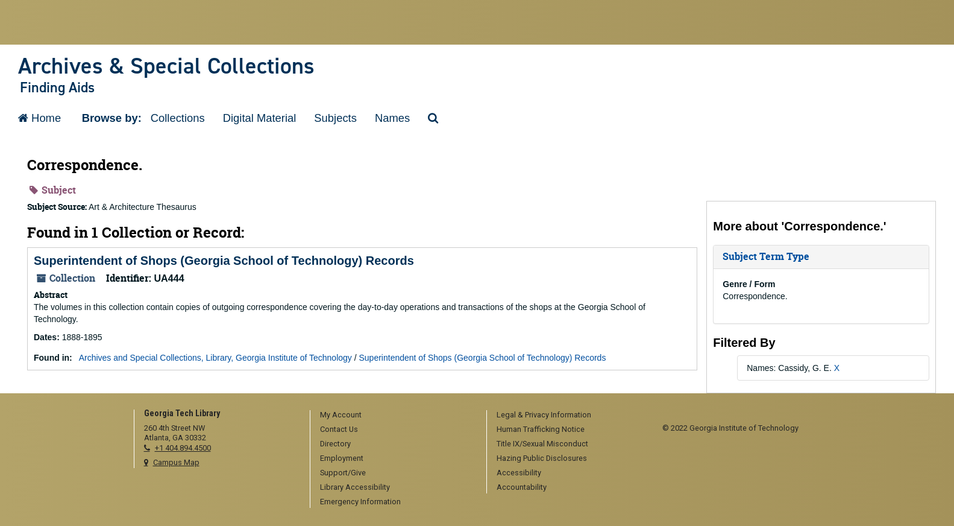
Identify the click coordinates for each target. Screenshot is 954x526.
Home (39, 118)
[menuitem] (394, 415)
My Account (341, 414)
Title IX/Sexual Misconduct (542, 443)
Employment (341, 458)
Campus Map (176, 462)
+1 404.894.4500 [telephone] (183, 447)
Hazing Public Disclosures (542, 458)
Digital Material (260, 118)
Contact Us (339, 429)
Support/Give (343, 472)
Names (392, 118)
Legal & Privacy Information (544, 414)
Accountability (522, 487)
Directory (335, 443)
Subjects (335, 118)
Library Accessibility (355, 487)
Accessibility (519, 472)
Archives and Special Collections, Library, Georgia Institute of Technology (215, 358)
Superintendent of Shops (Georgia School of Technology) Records (224, 260)
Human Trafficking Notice (541, 429)
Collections (178, 118)
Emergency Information (360, 501)
